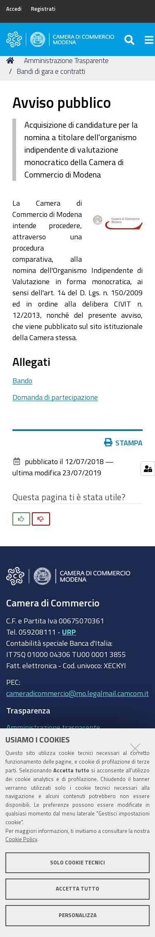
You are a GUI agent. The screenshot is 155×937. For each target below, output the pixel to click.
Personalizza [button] (78, 915)
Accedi (13, 9)
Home (11, 60)
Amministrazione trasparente (53, 727)
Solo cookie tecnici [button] (77, 862)
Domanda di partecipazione (55, 397)
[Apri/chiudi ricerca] (130, 39)
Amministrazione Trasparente (66, 60)
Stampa (125, 442)
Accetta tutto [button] (77, 888)
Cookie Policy (21, 839)
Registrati (43, 9)
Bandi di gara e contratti (51, 71)
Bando (22, 380)
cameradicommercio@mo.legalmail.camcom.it (77, 693)
